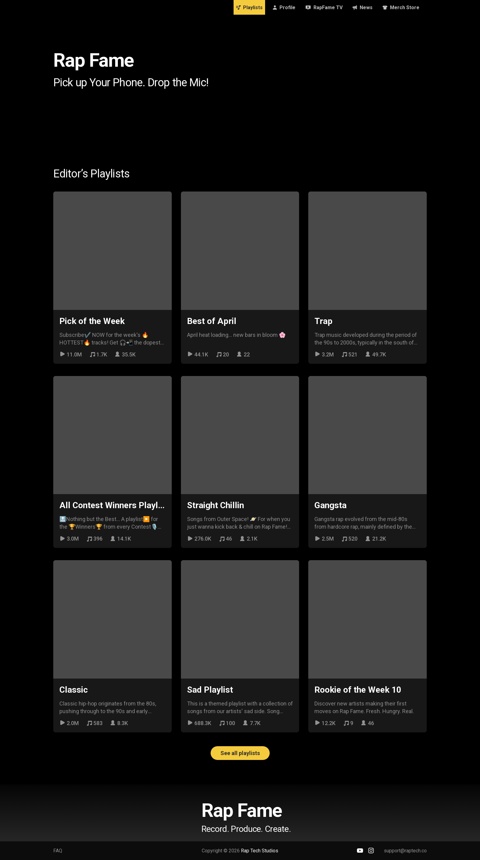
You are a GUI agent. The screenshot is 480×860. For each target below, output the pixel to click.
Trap (323, 321)
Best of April (211, 321)
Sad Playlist (210, 690)
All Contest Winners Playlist (113, 505)
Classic (73, 690)
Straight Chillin (215, 505)
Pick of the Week (92, 321)
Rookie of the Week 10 (357, 690)
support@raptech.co (405, 851)
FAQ (57, 851)
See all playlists (240, 753)
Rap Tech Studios (259, 851)
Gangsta (330, 505)
